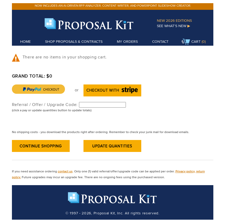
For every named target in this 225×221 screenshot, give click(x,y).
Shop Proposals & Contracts (74, 41)
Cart (191, 42)
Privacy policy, (185, 171)
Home (25, 41)
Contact (160, 41)
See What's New (173, 25)
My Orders (127, 41)
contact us (65, 171)
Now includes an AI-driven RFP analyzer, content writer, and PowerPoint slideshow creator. (113, 5)
